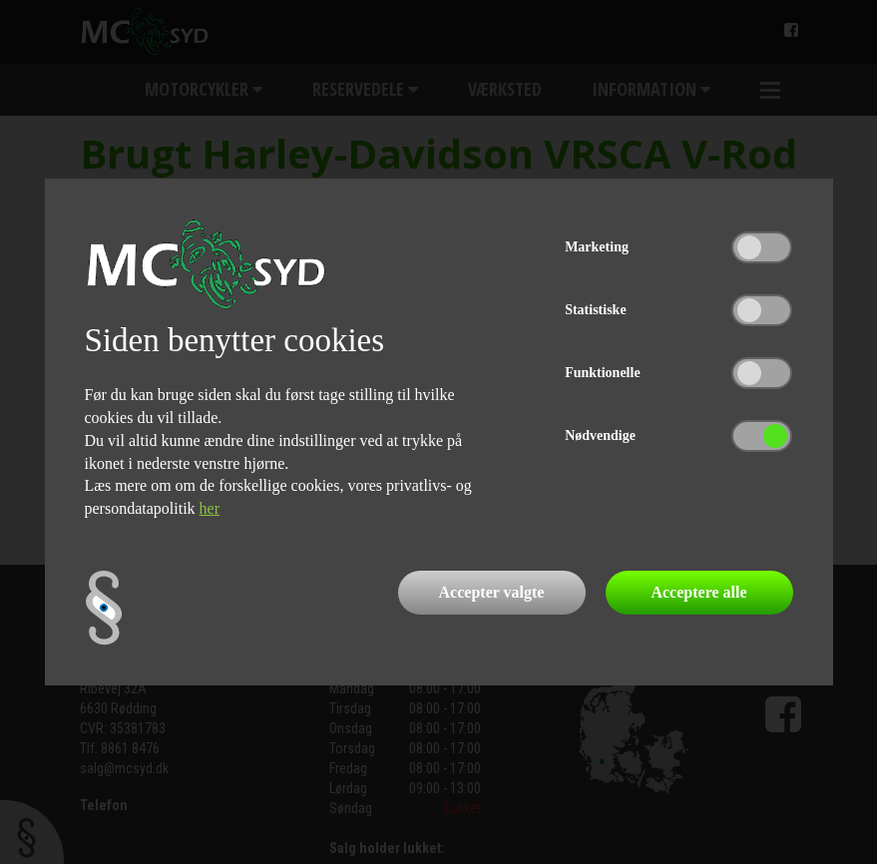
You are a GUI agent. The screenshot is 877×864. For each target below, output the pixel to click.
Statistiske (595, 309)
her (209, 508)
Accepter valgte (492, 592)
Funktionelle (602, 372)
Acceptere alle (698, 592)
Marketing (597, 246)
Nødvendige (600, 435)
